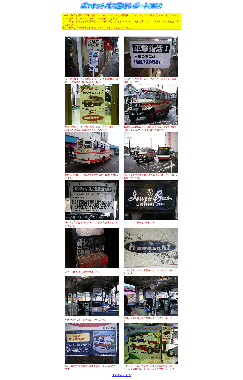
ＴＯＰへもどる (121, 375)
